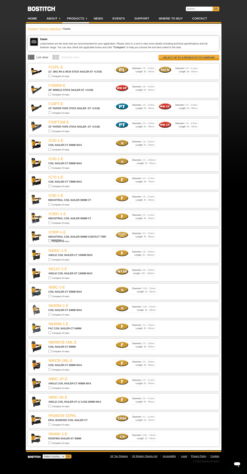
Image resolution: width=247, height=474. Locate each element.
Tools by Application (50, 28)
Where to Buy (171, 18)
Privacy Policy (198, 456)
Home (32, 18)
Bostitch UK (42, 7)
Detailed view (70, 57)
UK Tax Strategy (119, 456)
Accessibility (169, 456)
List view (42, 57)
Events (118, 18)
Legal (184, 456)
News (98, 18)
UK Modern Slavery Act (144, 456)
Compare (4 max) (58, 76)
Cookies (214, 456)
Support (141, 18)
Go (216, 8)
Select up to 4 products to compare (189, 57)
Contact (199, 18)
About (52, 18)
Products (75, 18)
